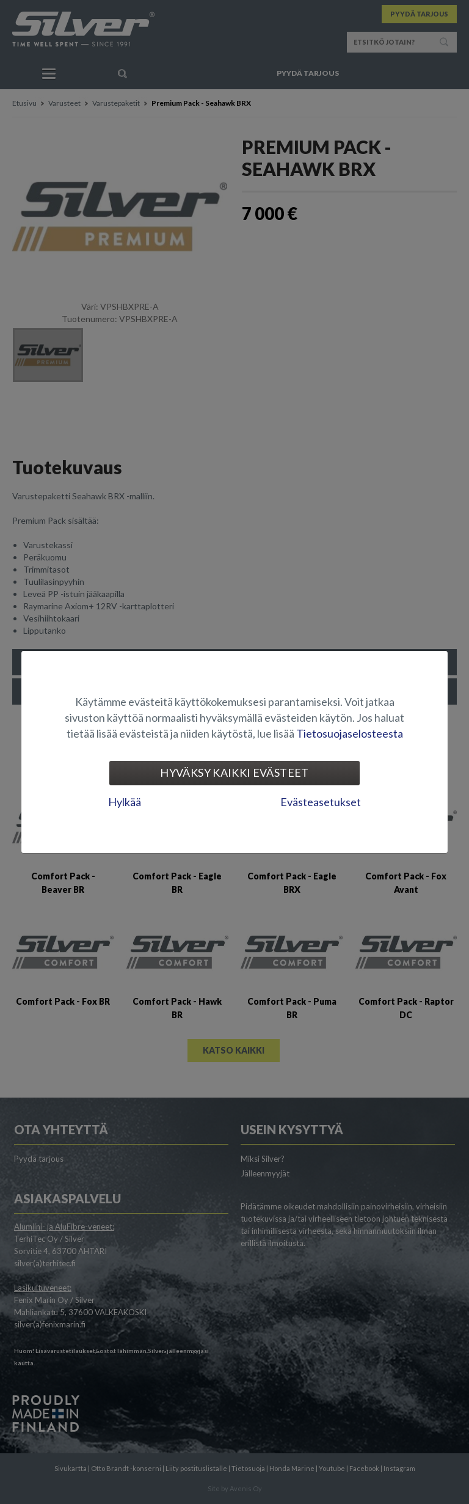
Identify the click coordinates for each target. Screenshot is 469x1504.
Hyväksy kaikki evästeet (234, 772)
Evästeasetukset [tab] (320, 802)
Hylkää (124, 802)
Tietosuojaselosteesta (349, 733)
